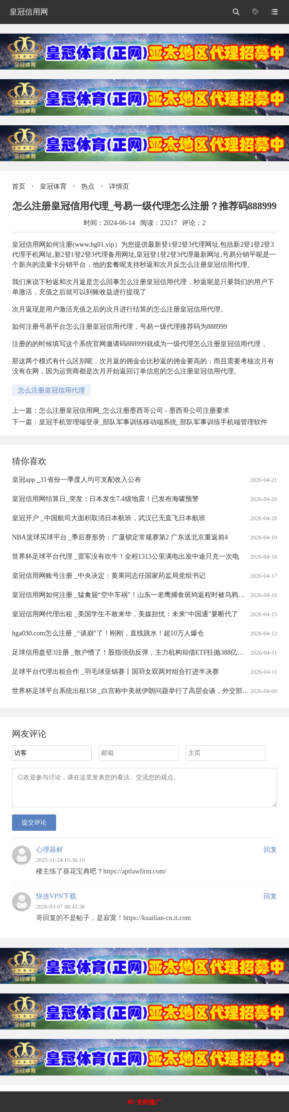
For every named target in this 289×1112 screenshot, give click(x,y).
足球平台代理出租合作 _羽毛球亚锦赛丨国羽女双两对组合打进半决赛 (115, 671)
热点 (88, 186)
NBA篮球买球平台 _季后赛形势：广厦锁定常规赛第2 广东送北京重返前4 (120, 537)
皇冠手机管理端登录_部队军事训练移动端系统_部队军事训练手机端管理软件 (153, 422)
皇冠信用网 (29, 12)
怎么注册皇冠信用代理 (51, 390)
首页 (18, 186)
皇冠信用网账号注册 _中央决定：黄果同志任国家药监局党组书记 (108, 575)
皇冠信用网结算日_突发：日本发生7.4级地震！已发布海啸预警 (105, 498)
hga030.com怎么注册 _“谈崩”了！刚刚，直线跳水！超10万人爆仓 (108, 633)
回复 (270, 855)
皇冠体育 (53, 186)
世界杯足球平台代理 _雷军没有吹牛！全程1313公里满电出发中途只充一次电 (125, 556)
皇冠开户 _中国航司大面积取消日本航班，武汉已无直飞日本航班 (108, 518)
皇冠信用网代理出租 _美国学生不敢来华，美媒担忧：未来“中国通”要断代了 (125, 614)
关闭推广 (148, 1102)
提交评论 (34, 828)
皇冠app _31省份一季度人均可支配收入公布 (76, 479)
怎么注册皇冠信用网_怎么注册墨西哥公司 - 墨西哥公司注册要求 (134, 410)
